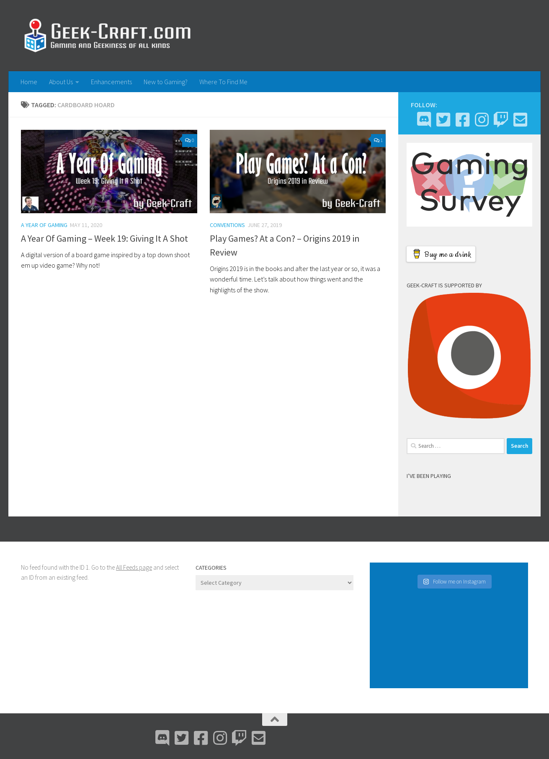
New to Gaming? (166, 81)
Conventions (227, 225)
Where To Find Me (223, 81)
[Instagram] (482, 120)
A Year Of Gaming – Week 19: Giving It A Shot (104, 238)
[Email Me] (520, 120)
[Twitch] (501, 120)
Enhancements (111, 81)
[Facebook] (462, 120)
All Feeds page (134, 567)
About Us (61, 81)
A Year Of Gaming (44, 225)
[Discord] (424, 120)
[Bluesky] (443, 120)
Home (29, 81)
